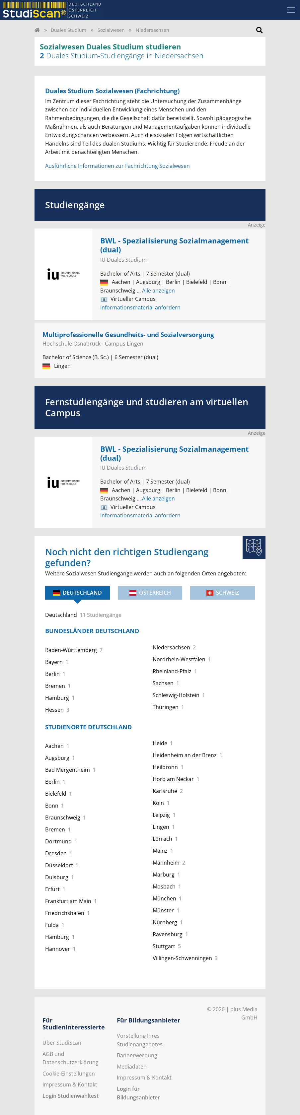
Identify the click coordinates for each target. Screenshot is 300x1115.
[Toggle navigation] (291, 10)
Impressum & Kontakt (69, 1084)
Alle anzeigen (156, 290)
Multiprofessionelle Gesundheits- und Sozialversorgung (128, 334)
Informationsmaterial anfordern (140, 307)
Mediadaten (132, 1066)
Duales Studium (68, 30)
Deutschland (77, 592)
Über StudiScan (61, 1042)
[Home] (37, 30)
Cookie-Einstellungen (68, 1073)
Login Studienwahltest (70, 1095)
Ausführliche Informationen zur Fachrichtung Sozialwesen (117, 165)
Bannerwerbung (137, 1055)
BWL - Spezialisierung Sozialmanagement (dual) (174, 245)
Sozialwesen (111, 30)
